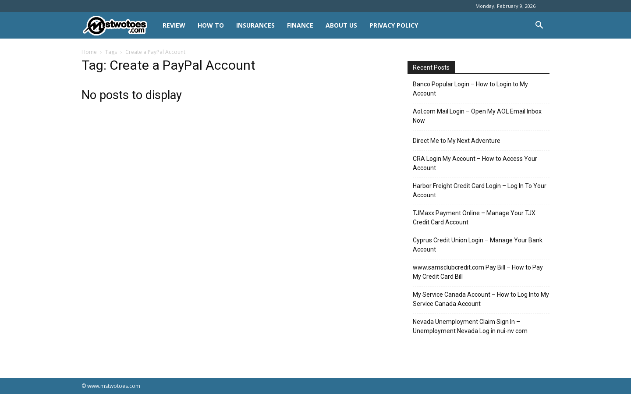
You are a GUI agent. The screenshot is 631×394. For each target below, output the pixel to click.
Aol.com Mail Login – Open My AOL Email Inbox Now (477, 116)
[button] (538, 26)
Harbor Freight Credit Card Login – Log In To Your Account (479, 190)
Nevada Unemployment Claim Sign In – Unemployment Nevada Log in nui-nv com (470, 326)
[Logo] (119, 25)
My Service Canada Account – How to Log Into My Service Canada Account (481, 299)
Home (89, 52)
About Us (341, 25)
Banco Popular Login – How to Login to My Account (470, 89)
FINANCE (300, 25)
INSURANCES (255, 25)
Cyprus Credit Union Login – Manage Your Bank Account (477, 245)
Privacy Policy (393, 25)
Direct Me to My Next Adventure (456, 140)
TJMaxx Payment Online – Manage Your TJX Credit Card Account (474, 217)
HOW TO (211, 25)
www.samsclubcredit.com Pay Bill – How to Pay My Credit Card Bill (478, 272)
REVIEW (174, 25)
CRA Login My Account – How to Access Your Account (475, 163)
